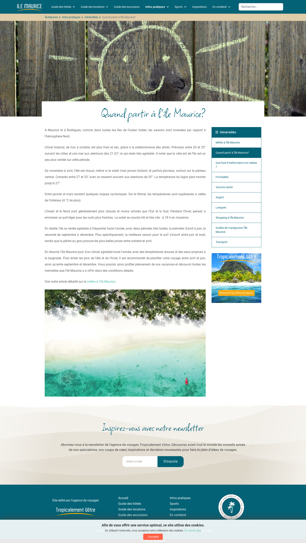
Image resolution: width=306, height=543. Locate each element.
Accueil (123, 498)
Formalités (222, 177)
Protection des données (195, 530)
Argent (220, 197)
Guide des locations (92, 6)
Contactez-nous (137, 530)
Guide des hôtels (61, 6)
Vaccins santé (224, 187)
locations (139, 509)
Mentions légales (163, 530)
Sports (179, 6)
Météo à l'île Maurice (228, 142)
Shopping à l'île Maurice (230, 217)
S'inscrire (170, 461)
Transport (222, 242)
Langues (221, 207)
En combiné (220, 6)
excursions (140, 515)
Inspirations (199, 6)
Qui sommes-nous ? (109, 530)
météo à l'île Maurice (101, 281)
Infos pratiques (155, 6)
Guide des (125, 509)
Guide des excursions (127, 6)
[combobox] (261, 7)
